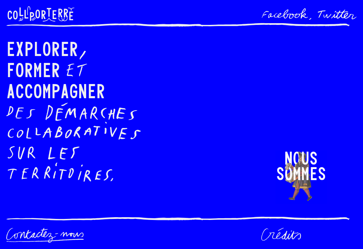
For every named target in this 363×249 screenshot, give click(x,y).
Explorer (42, 47)
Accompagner (55, 90)
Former (33, 69)
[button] (301, 177)
